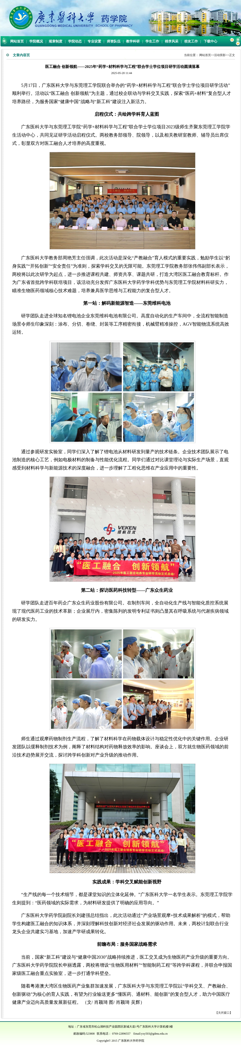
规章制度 (55, 41)
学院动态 (75, 41)
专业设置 (94, 41)
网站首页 (17, 41)
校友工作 (191, 41)
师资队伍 (113, 41)
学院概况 (36, 41)
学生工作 (152, 41)
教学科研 (133, 41)
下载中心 (210, 41)
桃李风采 (171, 41)
